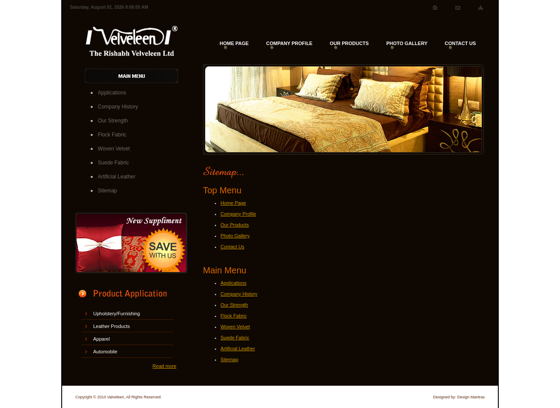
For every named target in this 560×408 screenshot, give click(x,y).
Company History (118, 107)
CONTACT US (460, 43)
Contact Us (232, 246)
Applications (112, 93)
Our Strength (113, 121)
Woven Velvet (114, 149)
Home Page (233, 203)
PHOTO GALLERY (406, 43)
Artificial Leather (117, 177)
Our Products (234, 224)
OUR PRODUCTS (349, 43)
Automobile (105, 351)
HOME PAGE (234, 43)
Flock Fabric (112, 135)
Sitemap (107, 191)
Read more (164, 366)
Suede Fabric (113, 163)
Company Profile (238, 213)
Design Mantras (471, 397)
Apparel (101, 339)
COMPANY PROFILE (289, 43)
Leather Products (111, 326)
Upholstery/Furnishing (116, 313)
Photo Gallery (235, 235)
